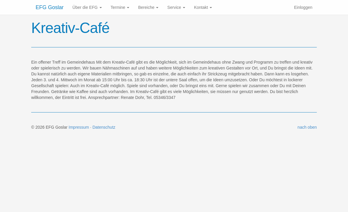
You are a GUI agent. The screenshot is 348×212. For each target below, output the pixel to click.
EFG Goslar (50, 7)
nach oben (307, 127)
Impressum (79, 127)
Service (176, 7)
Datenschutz (103, 127)
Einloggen (303, 7)
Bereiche (148, 7)
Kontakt (203, 7)
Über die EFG (87, 7)
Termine (120, 7)
